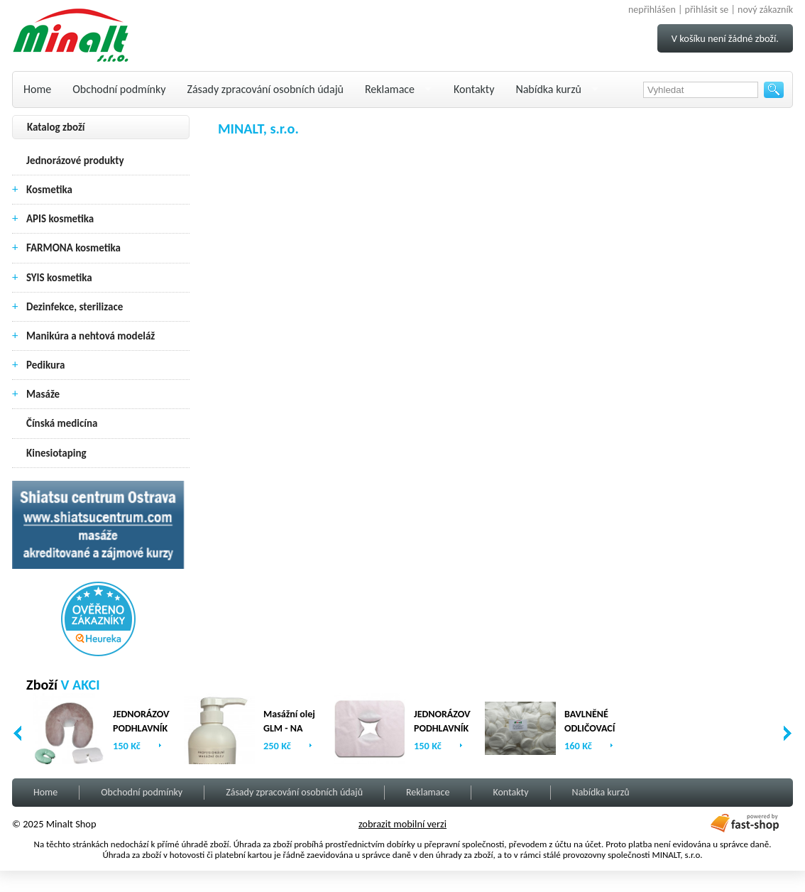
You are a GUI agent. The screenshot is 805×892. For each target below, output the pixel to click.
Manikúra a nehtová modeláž (90, 336)
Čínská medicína (61, 423)
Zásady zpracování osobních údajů (265, 89)
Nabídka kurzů (548, 89)
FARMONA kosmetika (73, 247)
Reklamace (390, 89)
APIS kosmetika (60, 218)
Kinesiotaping (56, 453)
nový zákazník (765, 10)
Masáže (43, 394)
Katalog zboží (56, 127)
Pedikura (45, 365)
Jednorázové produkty (75, 160)
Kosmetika (49, 189)
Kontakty (474, 89)
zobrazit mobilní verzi (402, 823)
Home (37, 89)
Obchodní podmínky (118, 89)
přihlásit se (707, 10)
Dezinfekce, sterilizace (74, 306)
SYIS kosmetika (59, 277)
